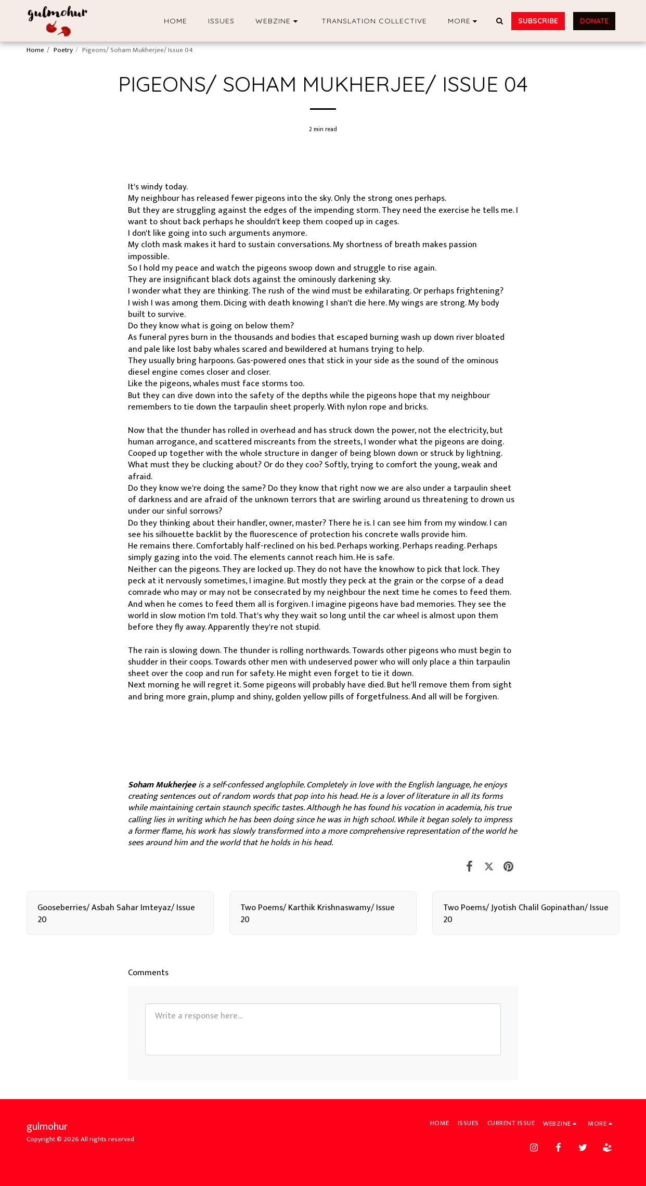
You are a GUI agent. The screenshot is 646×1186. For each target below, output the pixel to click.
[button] (278, 21)
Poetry (63, 50)
